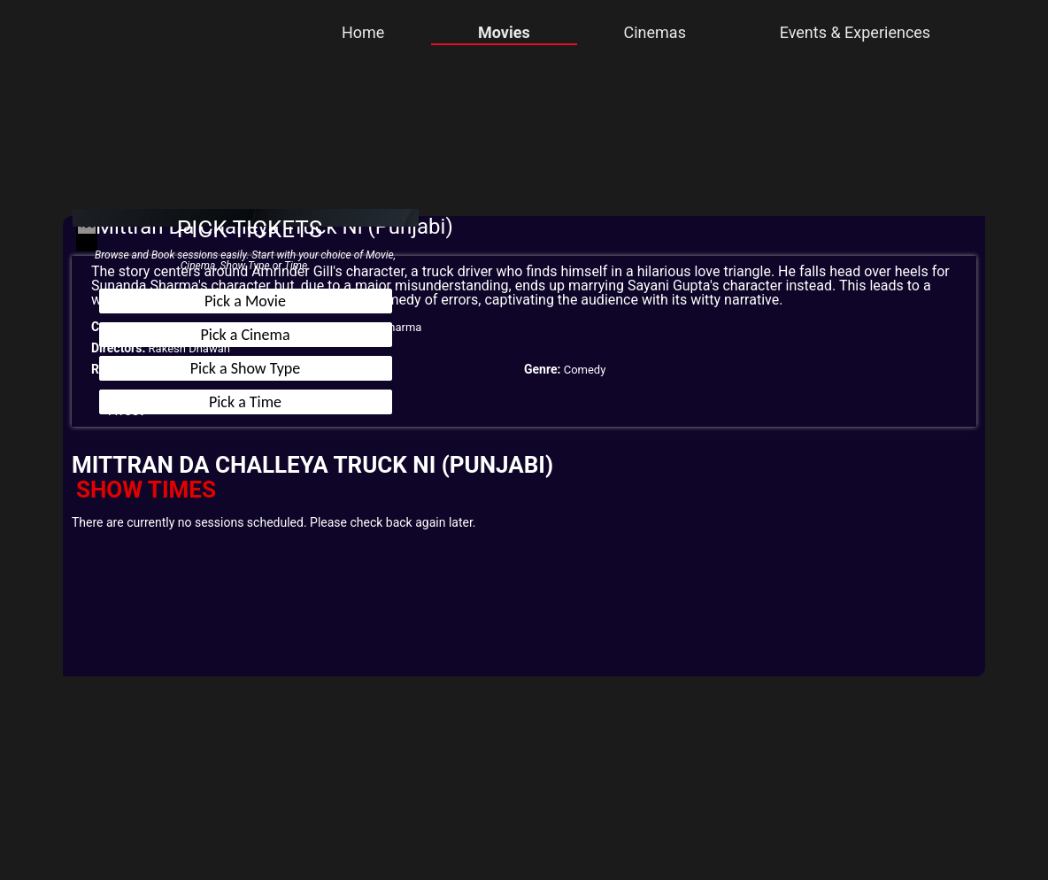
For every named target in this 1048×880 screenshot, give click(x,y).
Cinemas (654, 32)
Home (363, 32)
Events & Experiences (855, 32)
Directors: (118, 348)
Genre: (542, 369)
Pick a (245, 301)
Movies (504, 32)
